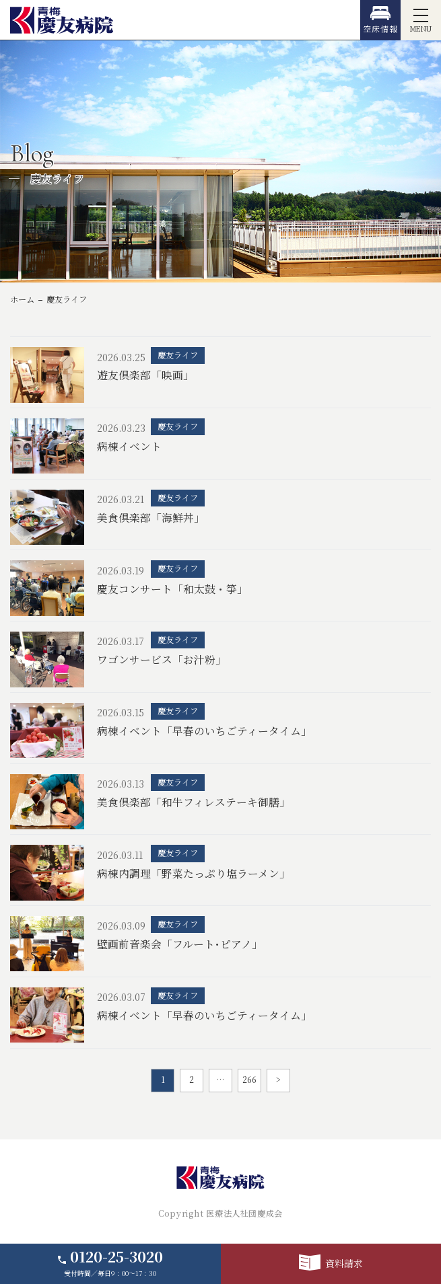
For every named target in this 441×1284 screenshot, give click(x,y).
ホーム (22, 299)
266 (249, 1079)
